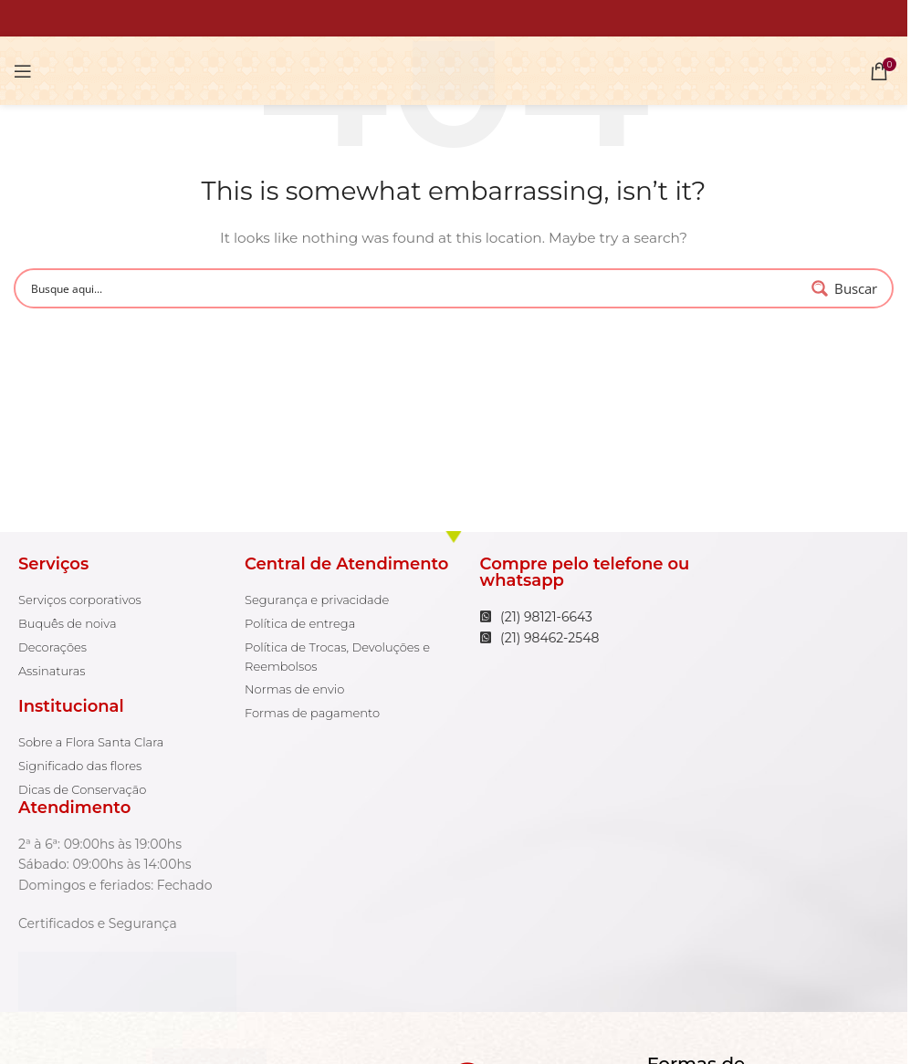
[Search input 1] (415, 288)
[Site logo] (453, 69)
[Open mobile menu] (23, 71)
